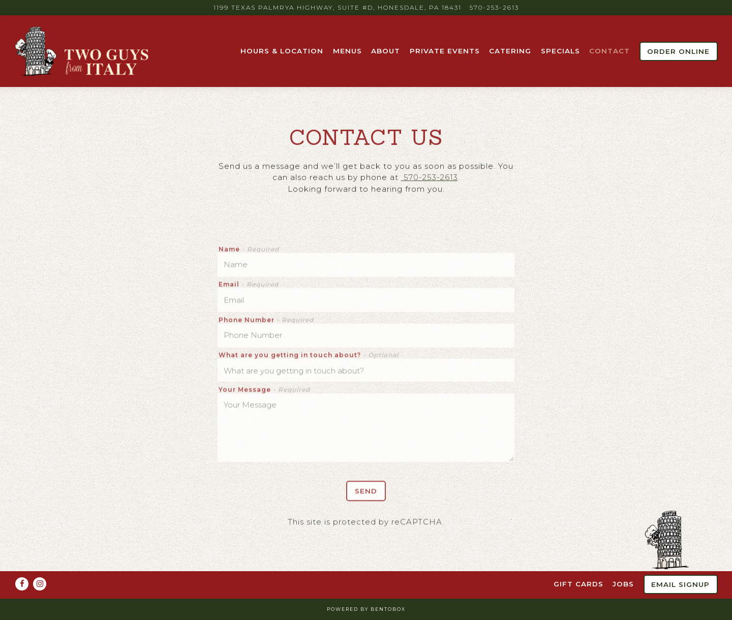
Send (366, 493)
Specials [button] (560, 51)
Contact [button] (609, 51)
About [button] (385, 51)
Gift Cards (578, 584)
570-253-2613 (429, 178)
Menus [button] (347, 51)
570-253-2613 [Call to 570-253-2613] (494, 7)
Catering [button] (510, 51)
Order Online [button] (678, 51)
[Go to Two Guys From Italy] (338, 7)
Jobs (623, 584)
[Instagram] (39, 584)
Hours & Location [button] (281, 51)
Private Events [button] (445, 51)
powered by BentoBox (366, 609)
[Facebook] (21, 584)
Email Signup (680, 584)
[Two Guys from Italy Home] (82, 51)
